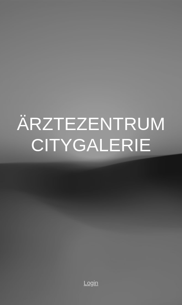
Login (91, 283)
